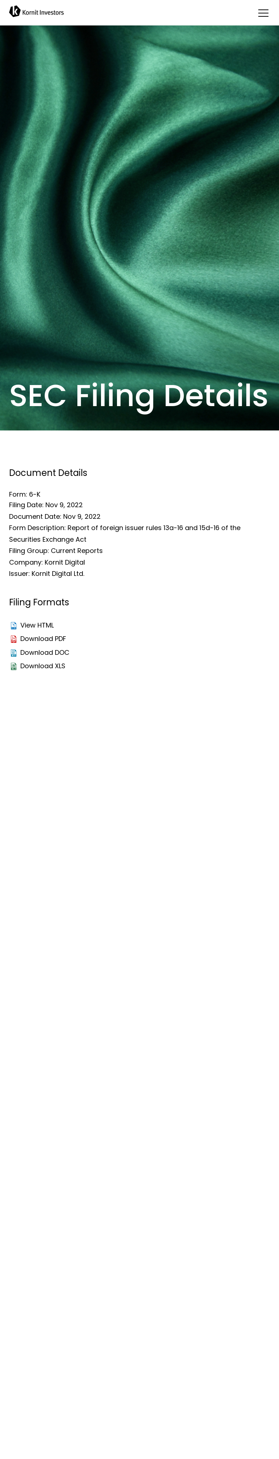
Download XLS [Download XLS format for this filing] (42, 665)
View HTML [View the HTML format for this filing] (37, 625)
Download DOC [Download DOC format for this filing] (44, 652)
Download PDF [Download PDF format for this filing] (43, 638)
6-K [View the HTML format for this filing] (34, 494)
